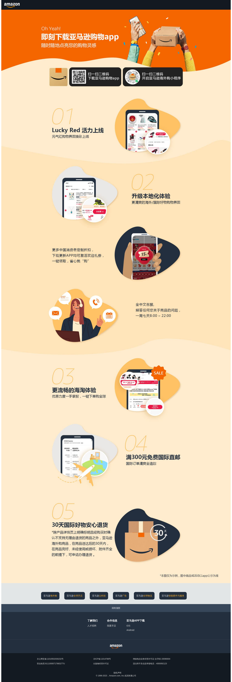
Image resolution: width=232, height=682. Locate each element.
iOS (128, 625)
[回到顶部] (116, 608)
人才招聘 (91, 625)
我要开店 (111, 625)
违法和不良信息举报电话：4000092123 (150, 663)
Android (130, 630)
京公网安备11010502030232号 (50, 659)
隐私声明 (117, 673)
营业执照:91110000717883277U (51, 663)
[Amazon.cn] (12, 5)
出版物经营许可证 (101, 663)
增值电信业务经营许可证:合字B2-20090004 (151, 659)
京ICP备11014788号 (102, 659)
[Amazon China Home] (116, 646)
